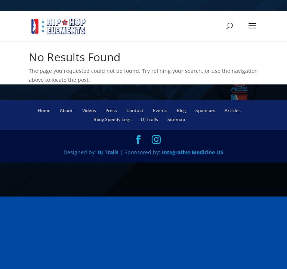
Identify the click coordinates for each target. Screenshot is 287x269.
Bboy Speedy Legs (112, 119)
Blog (181, 110)
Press (111, 110)
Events (160, 110)
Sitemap (176, 119)
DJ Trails (109, 152)
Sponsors (205, 110)
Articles (233, 110)
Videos (89, 110)
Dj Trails (149, 119)
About (66, 110)
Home (44, 110)
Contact (135, 110)
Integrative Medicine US (192, 152)
